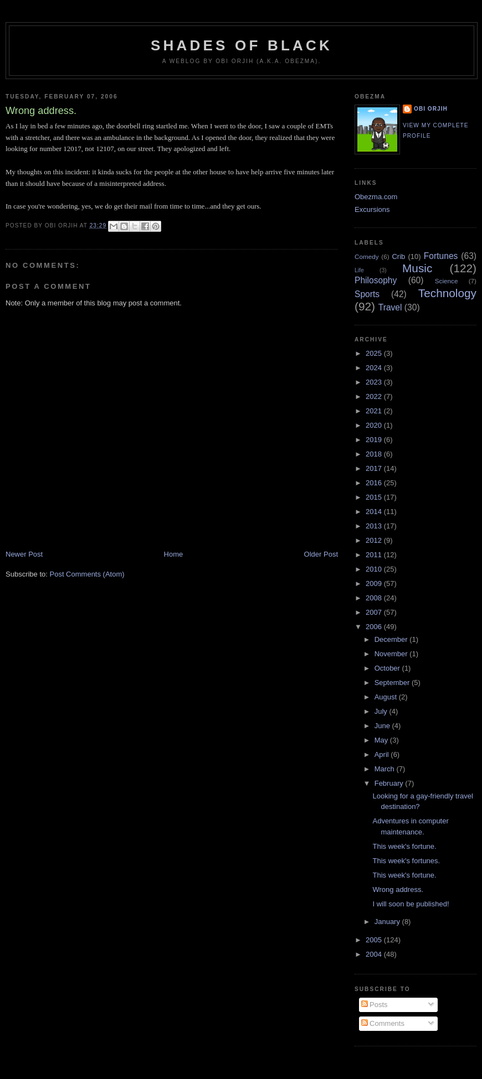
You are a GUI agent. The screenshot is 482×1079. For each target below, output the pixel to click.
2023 (375, 382)
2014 (375, 511)
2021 (375, 411)
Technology (447, 293)
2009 (375, 583)
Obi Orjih (431, 109)
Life (359, 270)
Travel (390, 307)
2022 (375, 396)
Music (417, 268)
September (393, 682)
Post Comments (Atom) (87, 574)
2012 (375, 540)
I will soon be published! (410, 904)
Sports (367, 294)
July (382, 711)
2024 (375, 368)
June (383, 726)
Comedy (367, 256)
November (392, 654)
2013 (375, 526)
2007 (375, 612)
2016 (375, 483)
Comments (382, 1023)
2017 (375, 468)
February (390, 783)
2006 (375, 626)
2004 (375, 954)
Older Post (321, 554)
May (382, 740)
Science (446, 280)
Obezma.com (376, 197)
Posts (374, 1004)
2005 (375, 940)
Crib (398, 256)
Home (173, 554)
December (392, 639)
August (387, 697)
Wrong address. (397, 889)
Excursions (372, 209)
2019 (375, 439)
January (388, 921)
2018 (375, 454)
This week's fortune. (404, 846)
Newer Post (24, 554)
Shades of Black (241, 45)
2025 (375, 353)
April (383, 754)
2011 (375, 555)
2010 (375, 569)
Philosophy (376, 280)
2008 (375, 598)
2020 (375, 425)
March (386, 769)
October (388, 668)
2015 (375, 497)
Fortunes (441, 256)
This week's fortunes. (406, 861)
